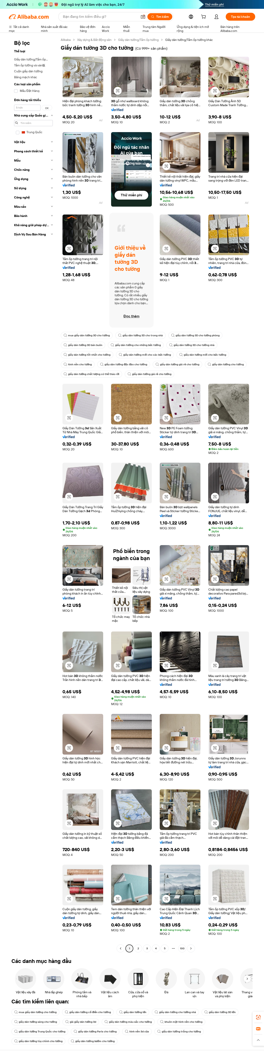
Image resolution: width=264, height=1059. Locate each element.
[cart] (204, 17)
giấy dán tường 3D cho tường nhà (191, 345)
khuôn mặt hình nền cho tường (181, 1022)
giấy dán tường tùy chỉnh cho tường (38, 1041)
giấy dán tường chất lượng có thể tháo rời (91, 374)
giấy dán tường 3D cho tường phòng (195, 335)
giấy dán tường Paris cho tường (95, 1031)
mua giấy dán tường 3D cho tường (87, 335)
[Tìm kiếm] (159, 16)
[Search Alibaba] (100, 16)
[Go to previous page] (121, 948)
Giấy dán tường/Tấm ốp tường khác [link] (189, 40)
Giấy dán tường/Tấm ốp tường (138, 40)
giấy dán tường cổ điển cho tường (88, 1012)
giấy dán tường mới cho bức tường (202, 355)
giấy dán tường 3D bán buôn (83, 345)
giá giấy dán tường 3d (80, 1022)
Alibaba (66, 40)
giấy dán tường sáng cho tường (35, 1022)
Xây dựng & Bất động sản (94, 40)
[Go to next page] (191, 948)
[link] (258, 1017)
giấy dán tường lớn (133, 1012)
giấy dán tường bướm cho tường (93, 1041)
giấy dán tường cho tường (226, 364)
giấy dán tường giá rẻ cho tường (177, 364)
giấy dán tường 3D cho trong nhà (140, 335)
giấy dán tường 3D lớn (220, 1012)
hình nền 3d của (137, 1031)
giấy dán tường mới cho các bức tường (145, 355)
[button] (143, 16)
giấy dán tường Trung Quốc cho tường (39, 1031)
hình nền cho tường (78, 364)
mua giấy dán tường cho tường (35, 1012)
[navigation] (33, 494)
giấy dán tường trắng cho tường (179, 1031)
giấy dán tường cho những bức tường (136, 345)
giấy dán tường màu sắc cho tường (128, 1022)
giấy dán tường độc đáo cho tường (123, 364)
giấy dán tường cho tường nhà (175, 1012)
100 (182, 948)
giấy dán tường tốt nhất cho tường (87, 355)
